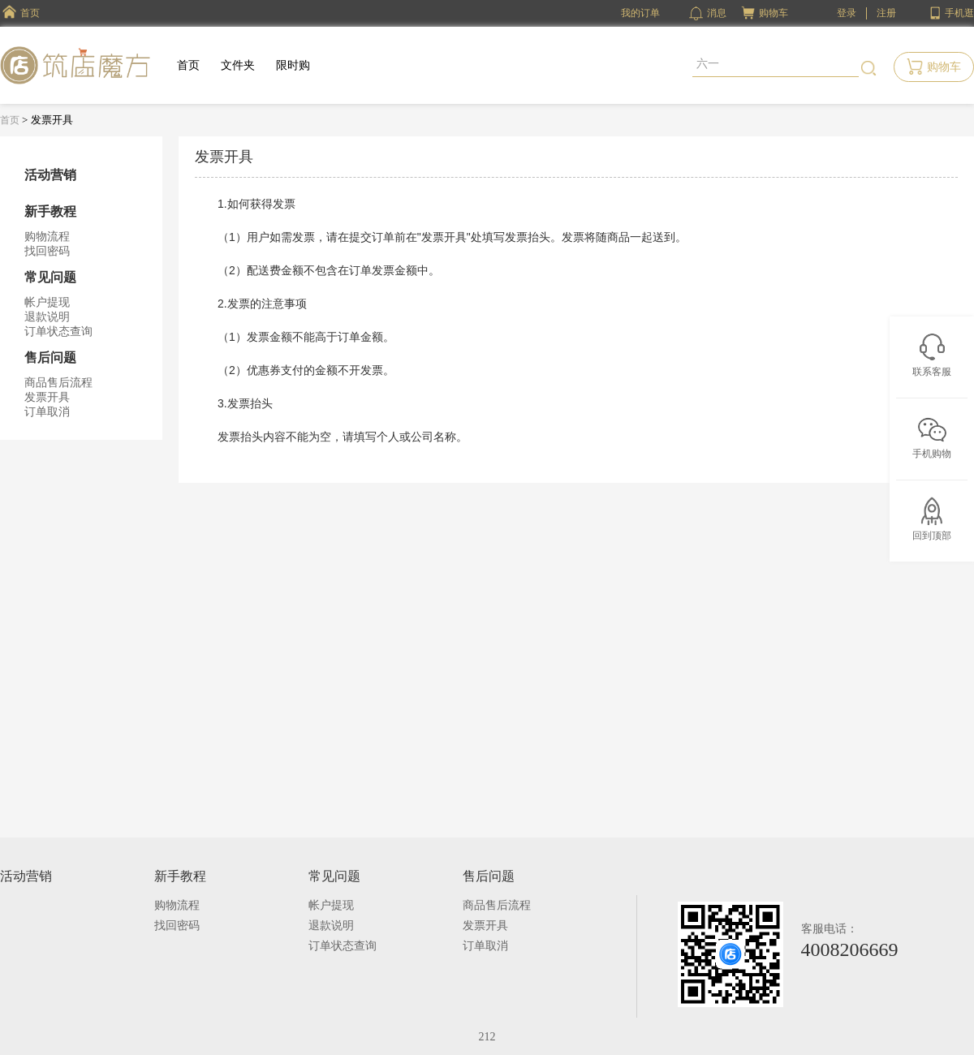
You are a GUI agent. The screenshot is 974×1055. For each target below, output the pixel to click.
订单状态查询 (58, 331)
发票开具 (47, 397)
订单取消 (47, 412)
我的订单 (640, 13)
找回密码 (47, 251)
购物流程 (47, 236)
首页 (188, 65)
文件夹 (238, 65)
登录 (846, 13)
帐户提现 (47, 302)
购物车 (773, 13)
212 (487, 1037)
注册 (886, 13)
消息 (707, 13)
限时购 (293, 65)
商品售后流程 (58, 383)
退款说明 (47, 317)
